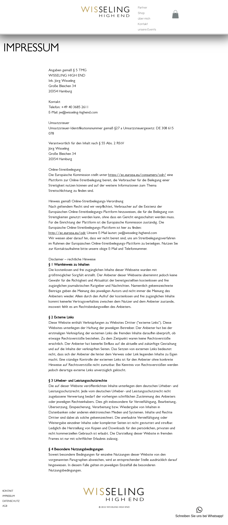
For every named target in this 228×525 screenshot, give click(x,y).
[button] (175, 14)
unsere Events (147, 29)
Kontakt (143, 24)
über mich (144, 18)
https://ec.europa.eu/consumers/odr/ (137, 175)
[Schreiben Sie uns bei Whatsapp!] (199, 511)
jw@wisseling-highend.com (137, 233)
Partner (142, 7)
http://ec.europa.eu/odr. (67, 233)
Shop (141, 13)
